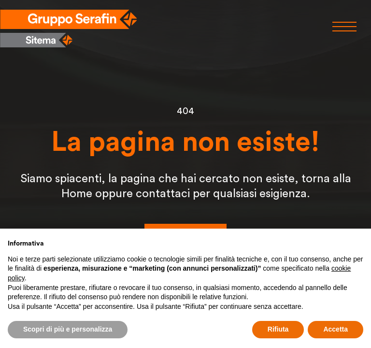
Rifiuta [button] (278, 329)
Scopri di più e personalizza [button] (67, 329)
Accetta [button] (335, 329)
